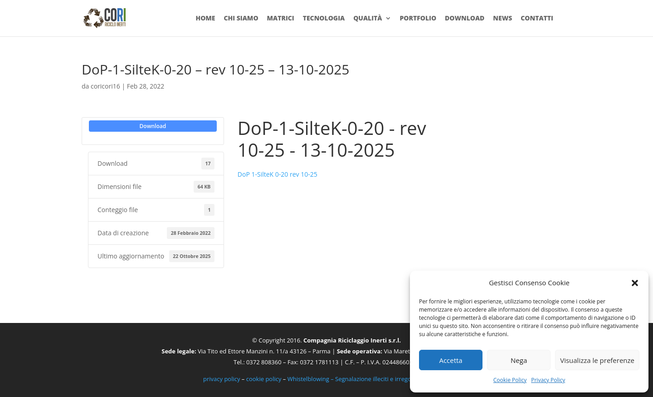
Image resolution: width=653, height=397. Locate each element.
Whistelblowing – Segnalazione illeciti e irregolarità (356, 379)
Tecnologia (324, 18)
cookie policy (264, 379)
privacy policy (221, 379)
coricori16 (105, 86)
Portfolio (418, 18)
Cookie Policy (509, 380)
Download (464, 18)
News (502, 18)
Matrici (280, 18)
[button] (634, 283)
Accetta (450, 360)
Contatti (537, 18)
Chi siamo (241, 18)
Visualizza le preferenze (597, 360)
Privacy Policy (548, 380)
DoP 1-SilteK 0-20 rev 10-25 (277, 174)
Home (205, 18)
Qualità (367, 18)
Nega (519, 360)
